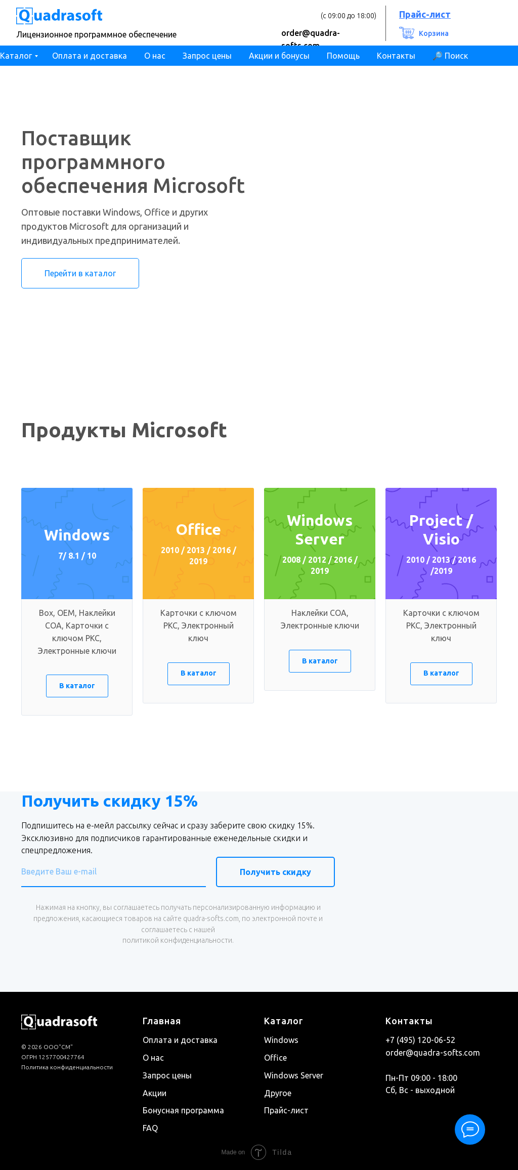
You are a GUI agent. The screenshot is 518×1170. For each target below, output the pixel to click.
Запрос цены (207, 55)
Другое (277, 1092)
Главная (162, 1021)
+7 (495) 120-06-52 (420, 1039)
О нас (154, 55)
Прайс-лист (286, 1110)
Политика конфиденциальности (67, 1067)
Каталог (16, 55)
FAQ (150, 1128)
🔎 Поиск (450, 55)
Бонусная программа (183, 1110)
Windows (281, 1039)
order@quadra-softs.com (432, 1052)
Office (275, 1057)
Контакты (396, 55)
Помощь (343, 55)
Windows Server (293, 1075)
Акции (154, 1092)
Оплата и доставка (89, 55)
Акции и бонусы (279, 55)
